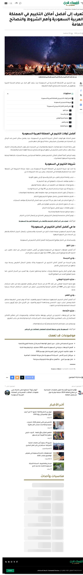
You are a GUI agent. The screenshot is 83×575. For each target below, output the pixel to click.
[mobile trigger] (79, 3)
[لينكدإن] (6, 563)
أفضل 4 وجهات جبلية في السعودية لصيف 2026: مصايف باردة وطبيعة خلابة (43, 349)
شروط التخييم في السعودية (59, 103)
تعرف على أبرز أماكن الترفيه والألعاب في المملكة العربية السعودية (40, 222)
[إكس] (12, 563)
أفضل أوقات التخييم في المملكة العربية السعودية (52, 98)
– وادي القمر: (61, 123)
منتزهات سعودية (53, 370)
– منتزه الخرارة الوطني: (58, 119)
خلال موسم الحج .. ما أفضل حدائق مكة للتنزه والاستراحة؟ (50, 360)
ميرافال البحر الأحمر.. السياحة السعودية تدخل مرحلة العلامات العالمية (45, 356)
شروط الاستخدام (37, 570)
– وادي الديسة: (60, 115)
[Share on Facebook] (78, 90)
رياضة (46, 429)
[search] (17, 3)
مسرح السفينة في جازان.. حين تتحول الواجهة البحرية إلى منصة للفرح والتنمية (43, 344)
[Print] (78, 106)
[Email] (78, 101)
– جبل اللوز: (62, 111)
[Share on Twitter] (78, 96)
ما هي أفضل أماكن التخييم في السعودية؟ (55, 107)
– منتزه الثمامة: (60, 127)
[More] (78, 111)
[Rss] (3, 563)
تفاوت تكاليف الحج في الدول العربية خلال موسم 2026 (51, 352)
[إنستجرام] (9, 563)
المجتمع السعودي (44, 450)
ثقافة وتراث (45, 460)
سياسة (46, 419)
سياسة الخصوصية (50, 570)
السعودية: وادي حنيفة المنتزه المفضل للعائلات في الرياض (43, 330)
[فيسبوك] (15, 563)
